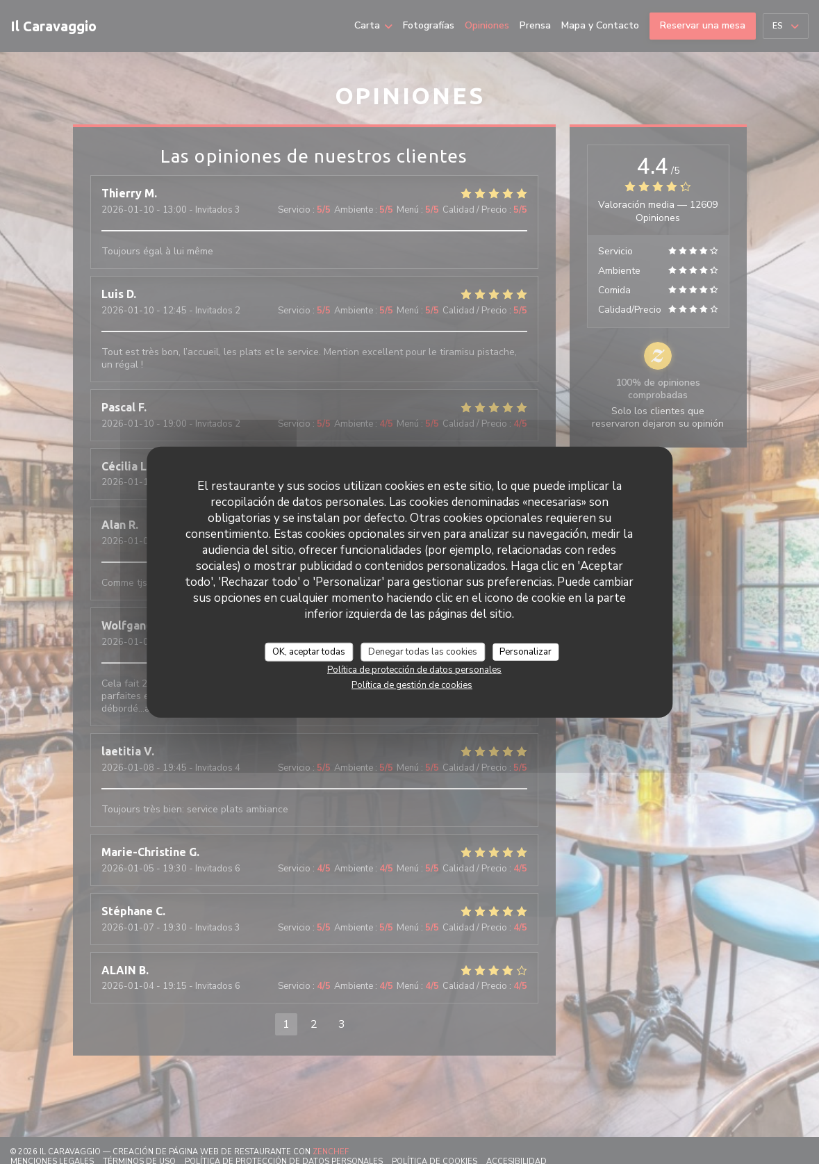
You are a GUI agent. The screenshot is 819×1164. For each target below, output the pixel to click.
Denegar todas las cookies (422, 651)
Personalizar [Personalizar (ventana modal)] (525, 651)
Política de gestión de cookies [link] (411, 685)
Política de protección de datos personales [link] (414, 670)
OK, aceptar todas (308, 651)
